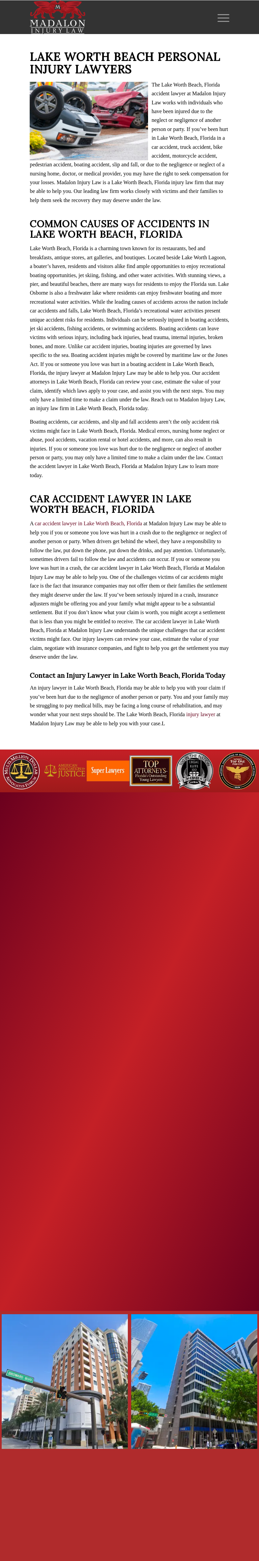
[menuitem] (221, 17)
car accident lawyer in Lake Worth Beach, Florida (88, 523)
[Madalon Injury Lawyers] (57, 17)
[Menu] (221, 17)
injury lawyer (200, 714)
